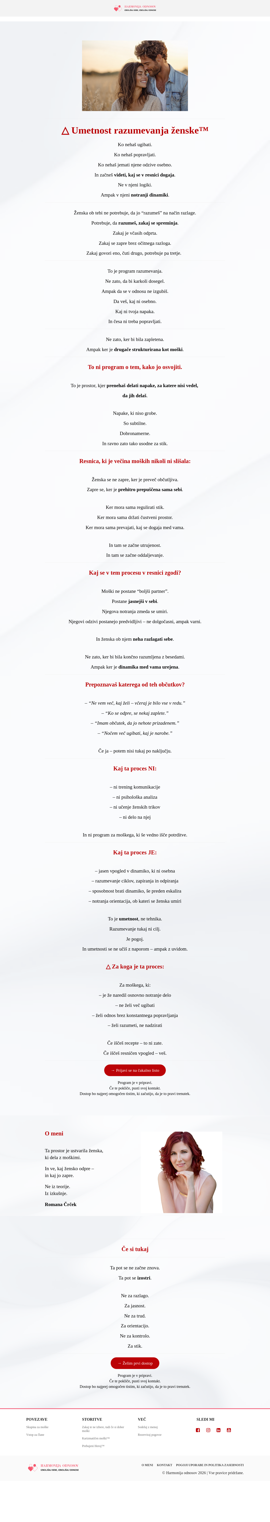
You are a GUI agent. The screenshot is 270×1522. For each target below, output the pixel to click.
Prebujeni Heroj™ (93, 1446)
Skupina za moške (37, 1427)
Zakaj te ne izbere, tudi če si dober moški (103, 1429)
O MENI (147, 1465)
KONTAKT (164, 1465)
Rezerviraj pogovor (150, 1434)
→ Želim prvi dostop (135, 1363)
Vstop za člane (35, 1434)
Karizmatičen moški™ (96, 1438)
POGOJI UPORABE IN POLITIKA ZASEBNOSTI (210, 1465)
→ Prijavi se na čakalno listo (135, 1070)
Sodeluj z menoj (148, 1427)
